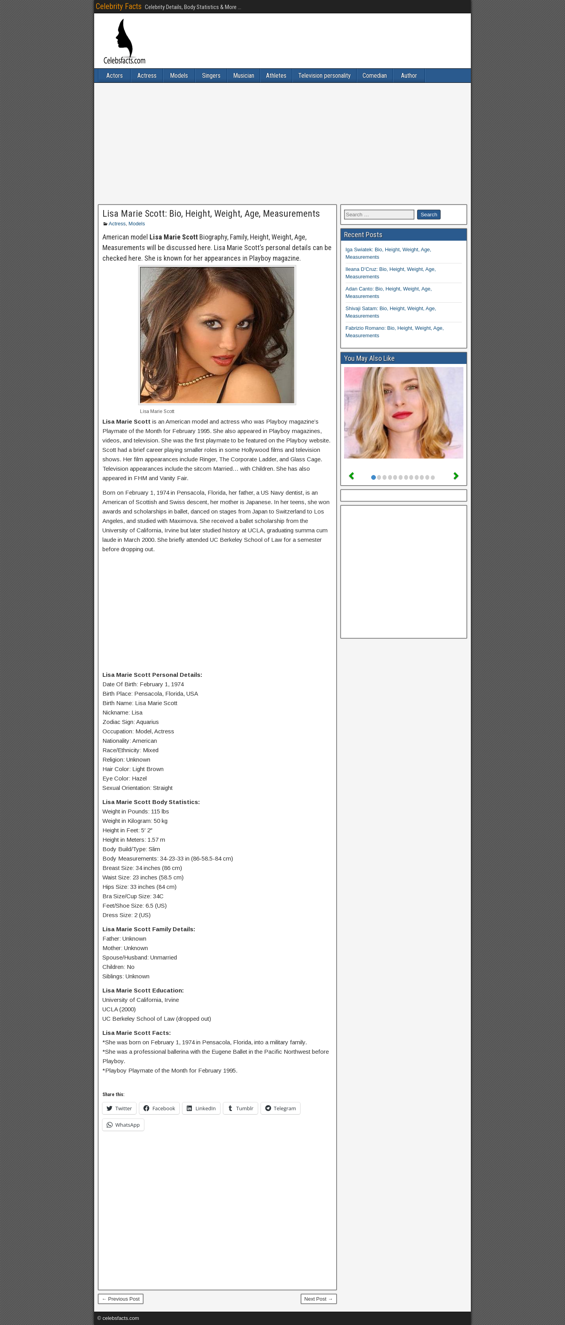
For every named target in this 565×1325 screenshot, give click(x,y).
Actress (147, 75)
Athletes (276, 75)
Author (409, 75)
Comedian (375, 75)
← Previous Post (121, 1299)
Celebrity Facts (119, 6)
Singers (211, 75)
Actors (114, 75)
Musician (243, 75)
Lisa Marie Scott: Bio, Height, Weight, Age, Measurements (211, 213)
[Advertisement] (282, 144)
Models (179, 75)
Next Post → (318, 1299)
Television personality (324, 75)
